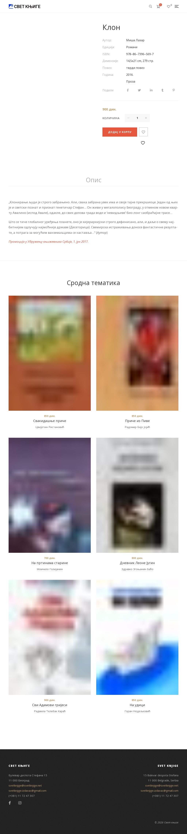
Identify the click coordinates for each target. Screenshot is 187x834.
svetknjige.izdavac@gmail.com (27, 790)
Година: (108, 75)
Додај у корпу (119, 132)
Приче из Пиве (137, 421)
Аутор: (107, 40)
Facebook (10, 803)
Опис (93, 180)
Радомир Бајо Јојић (137, 427)
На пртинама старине (49, 563)
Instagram (20, 803)
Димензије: (110, 61)
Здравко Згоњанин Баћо (137, 569)
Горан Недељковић (137, 711)
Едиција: (108, 47)
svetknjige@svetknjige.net (25, 785)
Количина (110, 118)
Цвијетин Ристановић (49, 427)
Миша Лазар (135, 40)
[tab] (93, 180)
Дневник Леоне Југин (137, 563)
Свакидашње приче (49, 421)
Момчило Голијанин (50, 569)
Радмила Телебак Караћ (50, 711)
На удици (137, 705)
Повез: (107, 68)
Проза (130, 81)
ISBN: (106, 54)
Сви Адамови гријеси (49, 705)
